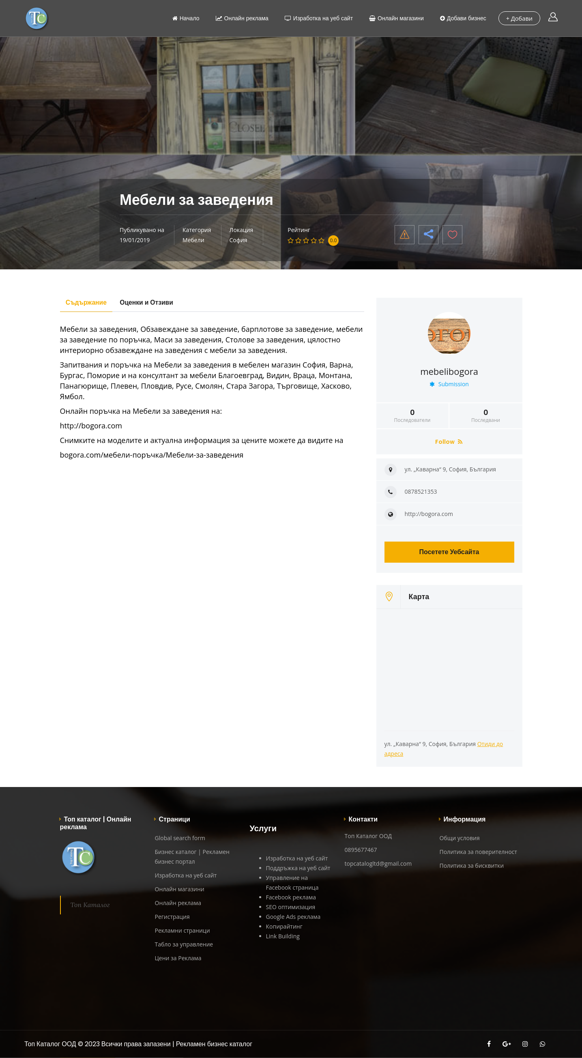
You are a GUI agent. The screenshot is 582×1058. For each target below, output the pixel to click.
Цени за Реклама (178, 958)
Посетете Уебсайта (449, 552)
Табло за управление (184, 944)
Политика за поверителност (478, 852)
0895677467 (361, 850)
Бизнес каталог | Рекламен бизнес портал (192, 856)
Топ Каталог (90, 905)
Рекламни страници (182, 930)
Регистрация (172, 916)
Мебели (193, 240)
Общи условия (460, 838)
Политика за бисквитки (472, 865)
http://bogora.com (429, 514)
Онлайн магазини (396, 18)
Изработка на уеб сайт (318, 18)
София (238, 240)
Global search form (180, 838)
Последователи (412, 416)
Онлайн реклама (241, 18)
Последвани (485, 416)
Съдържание (87, 302)
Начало (185, 18)
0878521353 (421, 491)
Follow (448, 442)
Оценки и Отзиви (149, 302)
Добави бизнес (462, 18)
